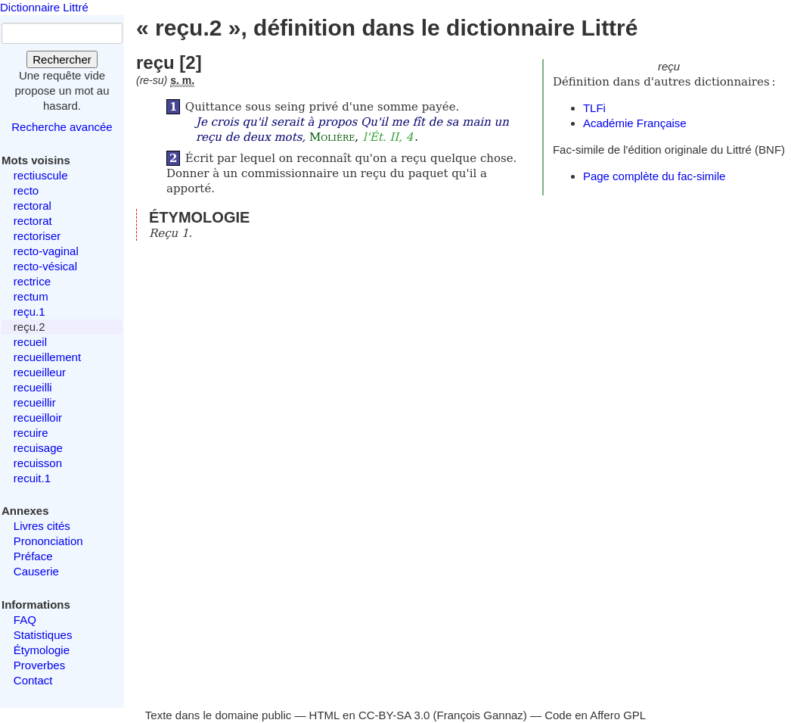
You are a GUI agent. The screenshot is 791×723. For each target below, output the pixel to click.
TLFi (594, 107)
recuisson (38, 463)
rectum (31, 296)
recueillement (47, 357)
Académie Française (635, 123)
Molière (332, 137)
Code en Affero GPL (595, 715)
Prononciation (48, 540)
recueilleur (40, 372)
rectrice (32, 281)
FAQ (25, 619)
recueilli (33, 387)
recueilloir (38, 417)
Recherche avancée (61, 126)
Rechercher (62, 59)
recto (26, 190)
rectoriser (37, 235)
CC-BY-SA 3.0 (394, 715)
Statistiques (43, 634)
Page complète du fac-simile (654, 176)
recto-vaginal (46, 251)
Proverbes (39, 665)
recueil (30, 341)
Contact (33, 680)
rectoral (32, 205)
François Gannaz (480, 715)
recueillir (35, 402)
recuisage (38, 447)
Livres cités (42, 525)
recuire (31, 432)
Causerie (36, 571)
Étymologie (42, 650)
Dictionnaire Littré (44, 7)
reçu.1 (29, 311)
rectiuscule (41, 175)
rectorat (33, 220)
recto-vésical (45, 266)
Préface (33, 556)
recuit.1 (32, 478)
